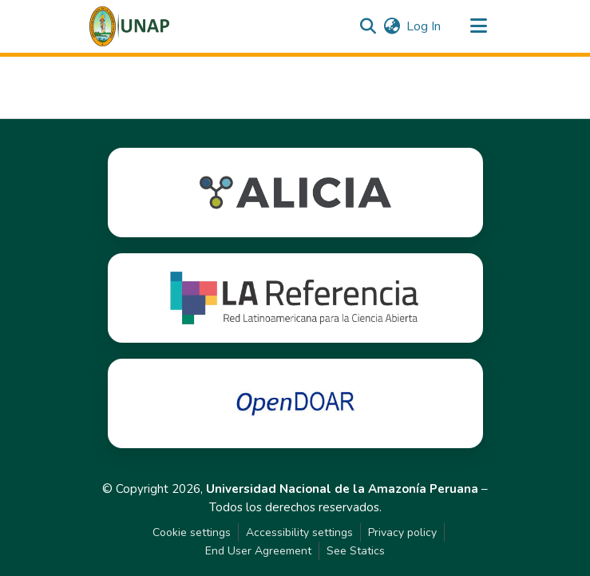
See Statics (356, 550)
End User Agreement (258, 550)
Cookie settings (191, 532)
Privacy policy (402, 532)
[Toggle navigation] (479, 26)
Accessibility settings (299, 532)
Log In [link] (423, 26)
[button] (129, 26)
